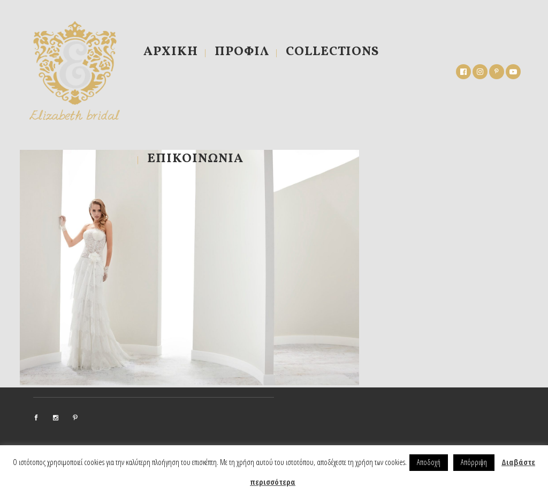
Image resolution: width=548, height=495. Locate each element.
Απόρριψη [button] (474, 462)
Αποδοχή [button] (428, 462)
